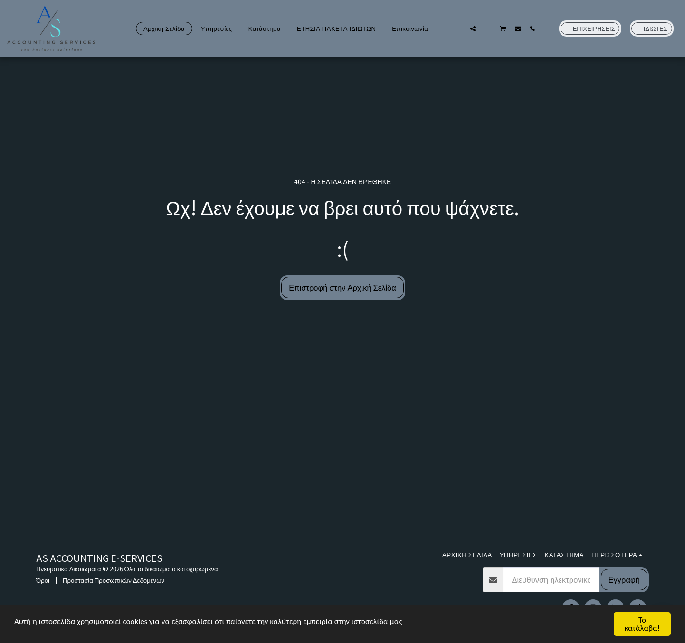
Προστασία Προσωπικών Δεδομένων (113, 580)
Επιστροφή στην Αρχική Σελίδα (342, 287)
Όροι (42, 580)
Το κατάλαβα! (642, 624)
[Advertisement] (342, 460)
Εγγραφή (624, 579)
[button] (458, 28)
